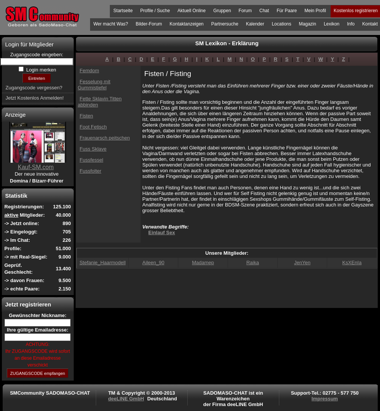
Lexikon (331, 24)
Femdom (89, 70)
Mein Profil (315, 10)
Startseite (123, 10)
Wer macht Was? (110, 24)
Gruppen (222, 10)
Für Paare (287, 10)
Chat (264, 10)
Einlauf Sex (161, 232)
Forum (245, 10)
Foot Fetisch (93, 127)
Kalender (255, 24)
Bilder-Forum (149, 24)
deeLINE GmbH (126, 398)
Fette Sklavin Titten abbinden (100, 102)
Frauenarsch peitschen (105, 138)
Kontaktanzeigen (186, 24)
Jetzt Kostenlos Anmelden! (35, 98)
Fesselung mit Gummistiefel (94, 84)
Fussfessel (91, 160)
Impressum (325, 398)
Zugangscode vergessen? (34, 87)
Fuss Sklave (93, 149)
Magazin (307, 24)
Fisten (86, 116)
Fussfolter (90, 171)
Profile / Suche (155, 10)
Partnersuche (224, 24)
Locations (281, 24)
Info (351, 24)
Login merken (40, 70)
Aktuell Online (191, 10)
